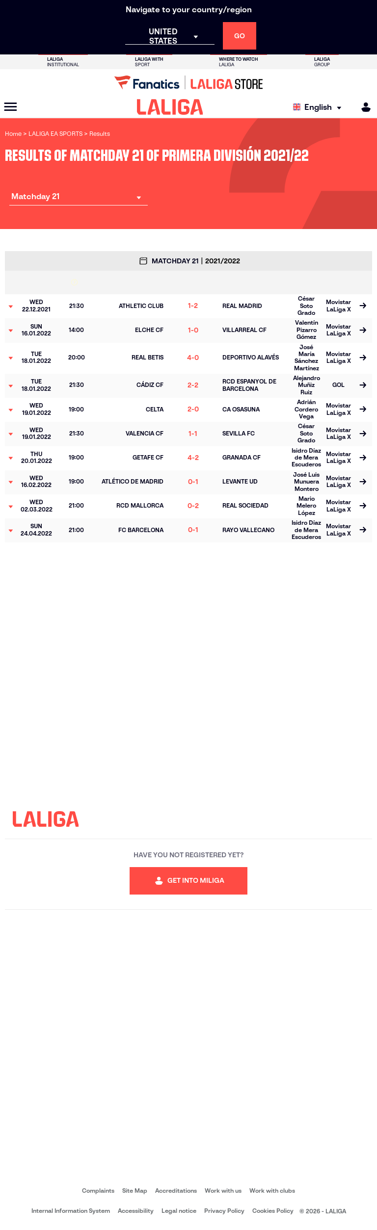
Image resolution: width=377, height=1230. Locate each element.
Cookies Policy (273, 1210)
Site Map (134, 1190)
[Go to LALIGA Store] (188, 82)
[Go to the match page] (362, 306)
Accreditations (176, 1190)
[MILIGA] (362, 107)
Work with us (223, 1190)
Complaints (98, 1190)
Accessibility (136, 1210)
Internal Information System (70, 1210)
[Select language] (319, 107)
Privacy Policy (224, 1210)
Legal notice (179, 1210)
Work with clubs (272, 1190)
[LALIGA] (170, 107)
